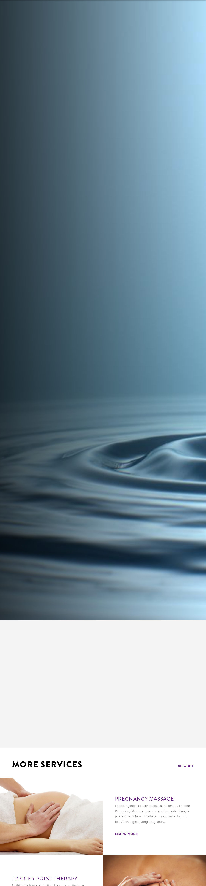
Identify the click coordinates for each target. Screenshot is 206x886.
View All (186, 766)
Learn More (126, 833)
